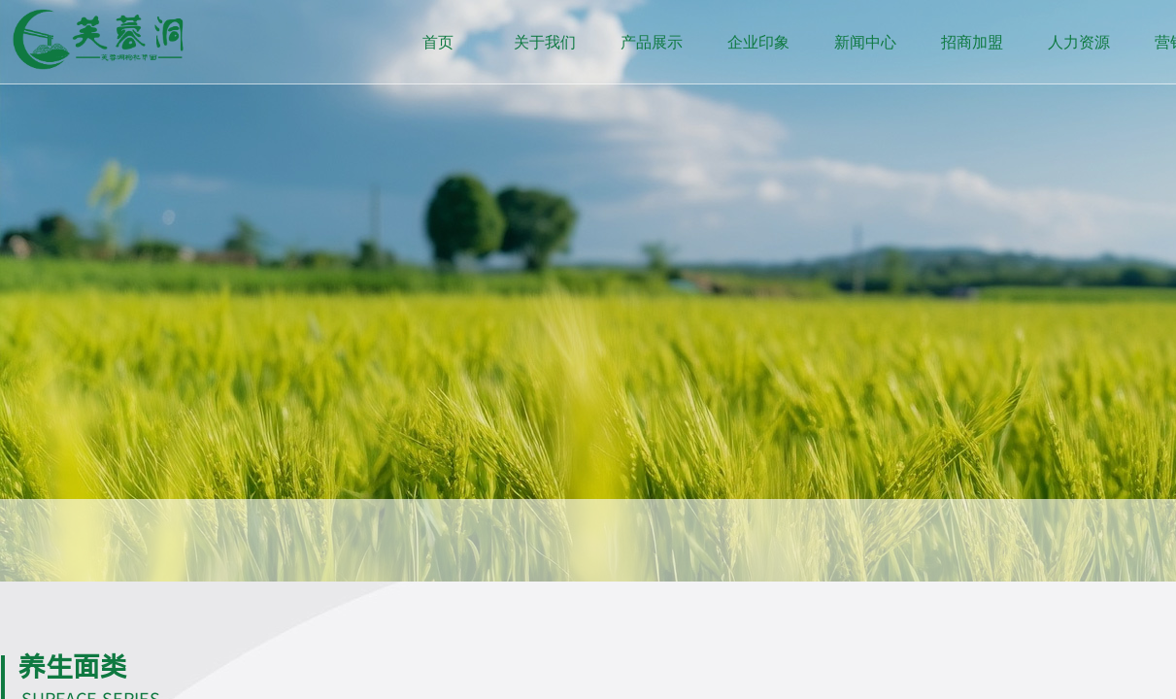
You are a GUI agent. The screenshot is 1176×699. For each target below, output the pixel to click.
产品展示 (652, 42)
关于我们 (545, 42)
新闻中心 (865, 42)
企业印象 (758, 42)
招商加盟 (972, 42)
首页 (438, 42)
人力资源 (1079, 42)
